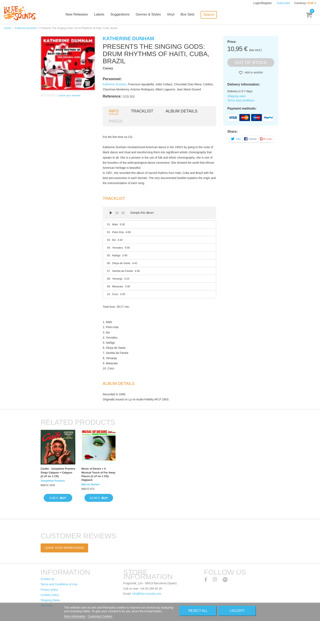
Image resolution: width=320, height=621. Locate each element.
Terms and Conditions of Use (59, 584)
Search (212, 15)
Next (123, 213)
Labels (103, 15)
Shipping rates (236, 96)
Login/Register (263, 3)
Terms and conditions (240, 100)
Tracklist (142, 111)
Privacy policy (49, 589)
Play (111, 213)
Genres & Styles (151, 15)
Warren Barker (90, 484)
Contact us (47, 579)
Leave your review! (69, 95)
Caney (108, 68)
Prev (117, 213)
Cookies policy (50, 595)
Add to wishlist (253, 72)
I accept (237, 610)
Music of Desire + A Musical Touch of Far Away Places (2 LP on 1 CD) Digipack (98, 474)
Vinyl (174, 15)
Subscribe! (283, 3)
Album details (181, 111)
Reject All (198, 610)
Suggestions (123, 15)
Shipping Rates (50, 600)
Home (7, 28)
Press (116, 121)
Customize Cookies (100, 616)
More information (75, 616)
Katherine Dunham (26, 28)
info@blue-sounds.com (146, 593)
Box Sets (191, 15)
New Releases (80, 15)
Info (114, 111)
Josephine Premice (53, 480)
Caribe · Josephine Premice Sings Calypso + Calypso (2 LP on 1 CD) (58, 472)
